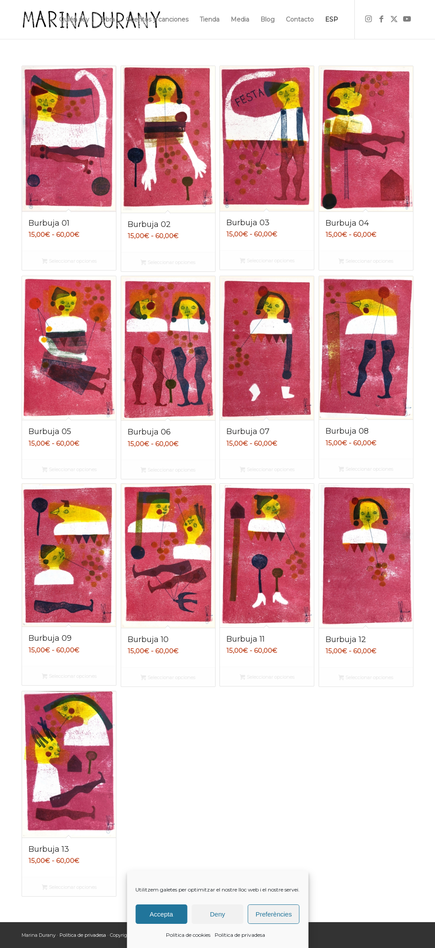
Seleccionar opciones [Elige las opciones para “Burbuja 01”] (69, 262)
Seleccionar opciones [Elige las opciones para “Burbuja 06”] (168, 471)
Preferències (274, 914)
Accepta (161, 914)
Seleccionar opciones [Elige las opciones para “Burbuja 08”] (365, 470)
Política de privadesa (240, 935)
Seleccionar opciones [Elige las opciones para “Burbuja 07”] (267, 470)
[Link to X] (394, 19)
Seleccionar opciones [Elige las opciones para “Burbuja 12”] (365, 678)
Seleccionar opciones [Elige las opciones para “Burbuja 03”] (267, 261)
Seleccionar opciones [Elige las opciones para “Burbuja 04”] (365, 262)
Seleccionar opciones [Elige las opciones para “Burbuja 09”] (69, 677)
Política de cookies (188, 935)
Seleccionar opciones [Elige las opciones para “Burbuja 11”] (267, 678)
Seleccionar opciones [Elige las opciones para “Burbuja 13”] (69, 888)
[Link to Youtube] (407, 19)
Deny (217, 914)
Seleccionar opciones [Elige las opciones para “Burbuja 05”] (69, 470)
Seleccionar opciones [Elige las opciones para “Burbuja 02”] (168, 263)
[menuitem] (74, 19)
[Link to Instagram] (368, 19)
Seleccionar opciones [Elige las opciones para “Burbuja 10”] (168, 678)
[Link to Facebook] (381, 19)
